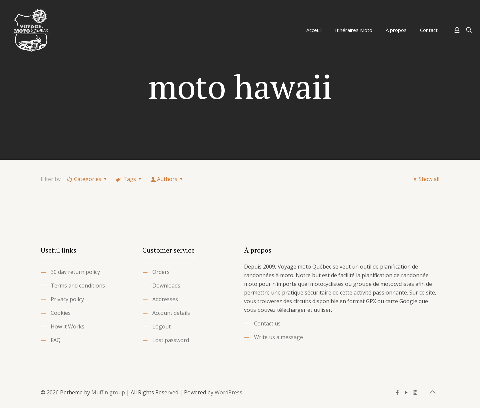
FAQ (56, 340)
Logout (161, 326)
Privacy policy (67, 299)
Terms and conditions (78, 285)
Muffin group (108, 392)
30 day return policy (75, 272)
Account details (171, 312)
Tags (129, 179)
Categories (87, 179)
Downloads (166, 285)
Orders (161, 272)
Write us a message (278, 337)
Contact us (267, 323)
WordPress (228, 392)
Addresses (165, 299)
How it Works (67, 326)
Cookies (61, 312)
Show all (425, 179)
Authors (167, 179)
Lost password (170, 340)
